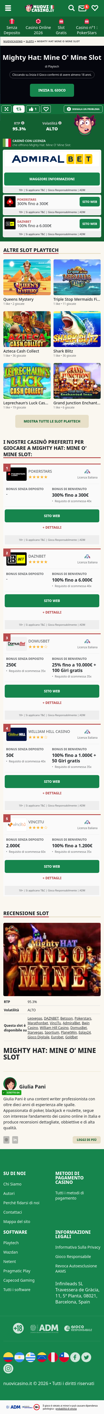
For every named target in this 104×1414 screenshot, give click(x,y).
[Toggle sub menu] (8, 8)
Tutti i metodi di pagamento (69, 1195)
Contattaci (12, 1212)
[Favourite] (46, 109)
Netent (9, 1261)
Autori (9, 1193)
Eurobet (57, 1037)
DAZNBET (51, 1018)
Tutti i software (17, 1289)
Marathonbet (37, 1023)
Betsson (66, 1018)
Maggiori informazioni (52, 179)
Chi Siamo (12, 1184)
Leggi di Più (87, 1140)
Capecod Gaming (19, 1280)
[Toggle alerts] (71, 8)
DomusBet (78, 1027)
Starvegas (35, 1032)
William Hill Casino (54, 1027)
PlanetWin (69, 1032)
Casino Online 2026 (38, 30)
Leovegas (34, 1018)
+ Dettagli (52, 527)
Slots (30, 41)
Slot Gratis (61, 30)
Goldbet (71, 1037)
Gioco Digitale (38, 1037)
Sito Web (89, 202)
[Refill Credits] (19, 109)
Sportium (52, 1032)
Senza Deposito (12, 30)
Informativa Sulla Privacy (77, 1247)
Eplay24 (84, 1032)
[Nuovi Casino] (40, 8)
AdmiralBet (71, 1023)
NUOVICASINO (13, 41)
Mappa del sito (16, 1221)
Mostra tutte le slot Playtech (52, 421)
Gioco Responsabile (73, 1256)
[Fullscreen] (6, 109)
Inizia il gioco (52, 90)
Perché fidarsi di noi (21, 1202)
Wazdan (10, 1252)
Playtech (53, 66)
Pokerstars (83, 1018)
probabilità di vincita (66, 1408)
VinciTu (55, 1023)
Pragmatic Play (16, 1270)
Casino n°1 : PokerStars (87, 30)
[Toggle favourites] (95, 8)
